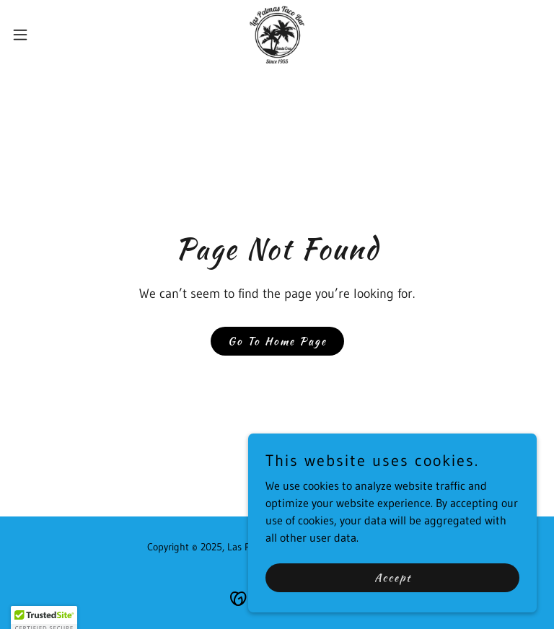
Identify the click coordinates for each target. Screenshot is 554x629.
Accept (392, 577)
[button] (46, 34)
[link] (277, 34)
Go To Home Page (277, 341)
